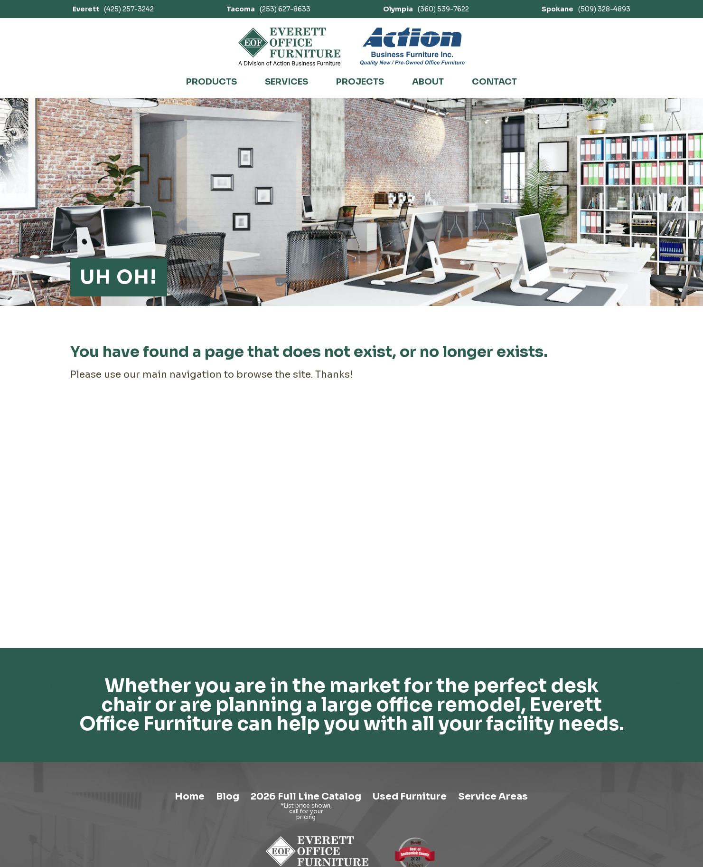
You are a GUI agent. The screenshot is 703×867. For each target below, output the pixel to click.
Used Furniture (410, 796)
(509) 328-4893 (586, 9)
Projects (360, 81)
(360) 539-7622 (426, 9)
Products (211, 81)
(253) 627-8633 (268, 9)
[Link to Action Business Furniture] (412, 47)
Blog (227, 796)
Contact (494, 81)
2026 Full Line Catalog (306, 796)
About (428, 81)
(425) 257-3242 (113, 9)
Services (286, 81)
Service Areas (493, 796)
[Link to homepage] (289, 47)
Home (190, 796)
